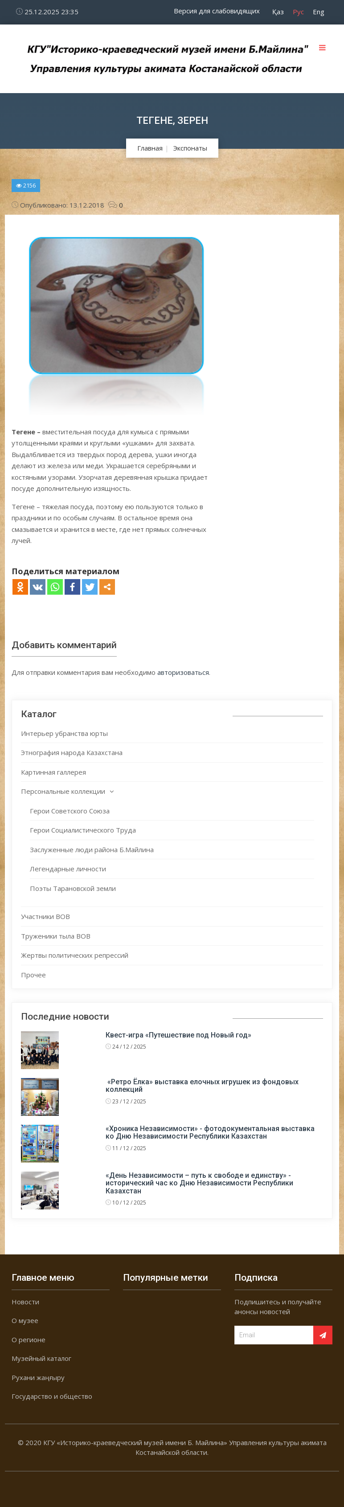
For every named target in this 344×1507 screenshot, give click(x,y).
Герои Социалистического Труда (83, 829)
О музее (25, 1320)
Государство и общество (52, 1396)
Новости (25, 1301)
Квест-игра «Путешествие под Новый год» (178, 1035)
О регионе (28, 1339)
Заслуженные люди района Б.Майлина (92, 849)
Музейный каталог (41, 1358)
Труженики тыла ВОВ (55, 935)
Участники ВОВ (45, 916)
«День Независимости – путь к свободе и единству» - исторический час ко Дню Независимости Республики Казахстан (199, 1183)
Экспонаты (190, 147)
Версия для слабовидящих (217, 10)
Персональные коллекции (63, 791)
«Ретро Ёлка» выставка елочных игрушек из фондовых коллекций (202, 1086)
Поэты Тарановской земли (73, 888)
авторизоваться (183, 672)
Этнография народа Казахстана (72, 752)
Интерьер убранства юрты (64, 733)
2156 (26, 185)
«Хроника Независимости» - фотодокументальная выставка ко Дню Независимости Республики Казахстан (210, 1132)
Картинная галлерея (53, 772)
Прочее (33, 974)
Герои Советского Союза (70, 810)
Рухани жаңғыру (38, 1377)
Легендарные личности (68, 868)
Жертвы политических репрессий (74, 955)
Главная (150, 147)
